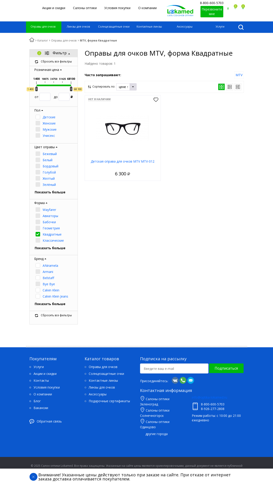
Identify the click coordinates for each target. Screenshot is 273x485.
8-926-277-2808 (212, 409)
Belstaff (48, 278)
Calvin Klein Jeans (55, 296)
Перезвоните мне (212, 11)
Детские (49, 117)
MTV (239, 75)
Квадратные (52, 234)
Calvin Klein (51, 290)
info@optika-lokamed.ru (209, 397)
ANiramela (50, 265)
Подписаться (226, 368)
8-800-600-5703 (212, 3)
